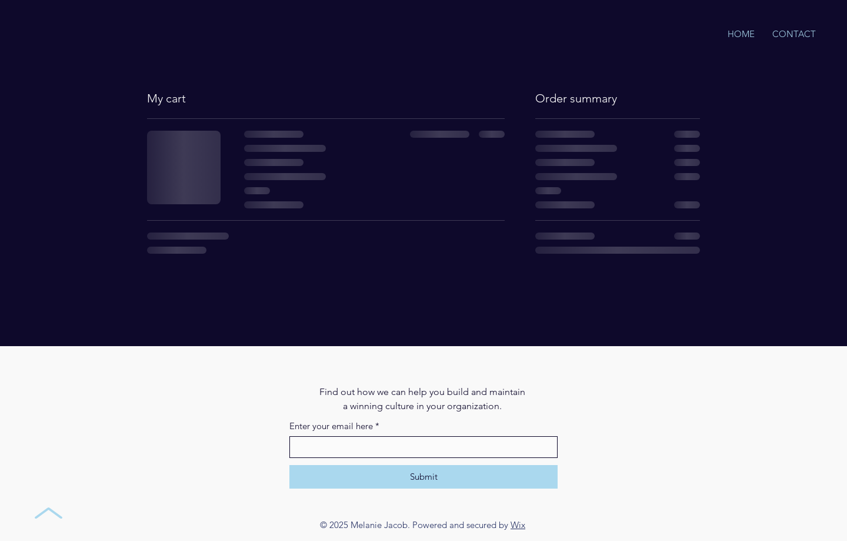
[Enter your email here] (420, 447)
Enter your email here (334, 426)
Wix (518, 524)
